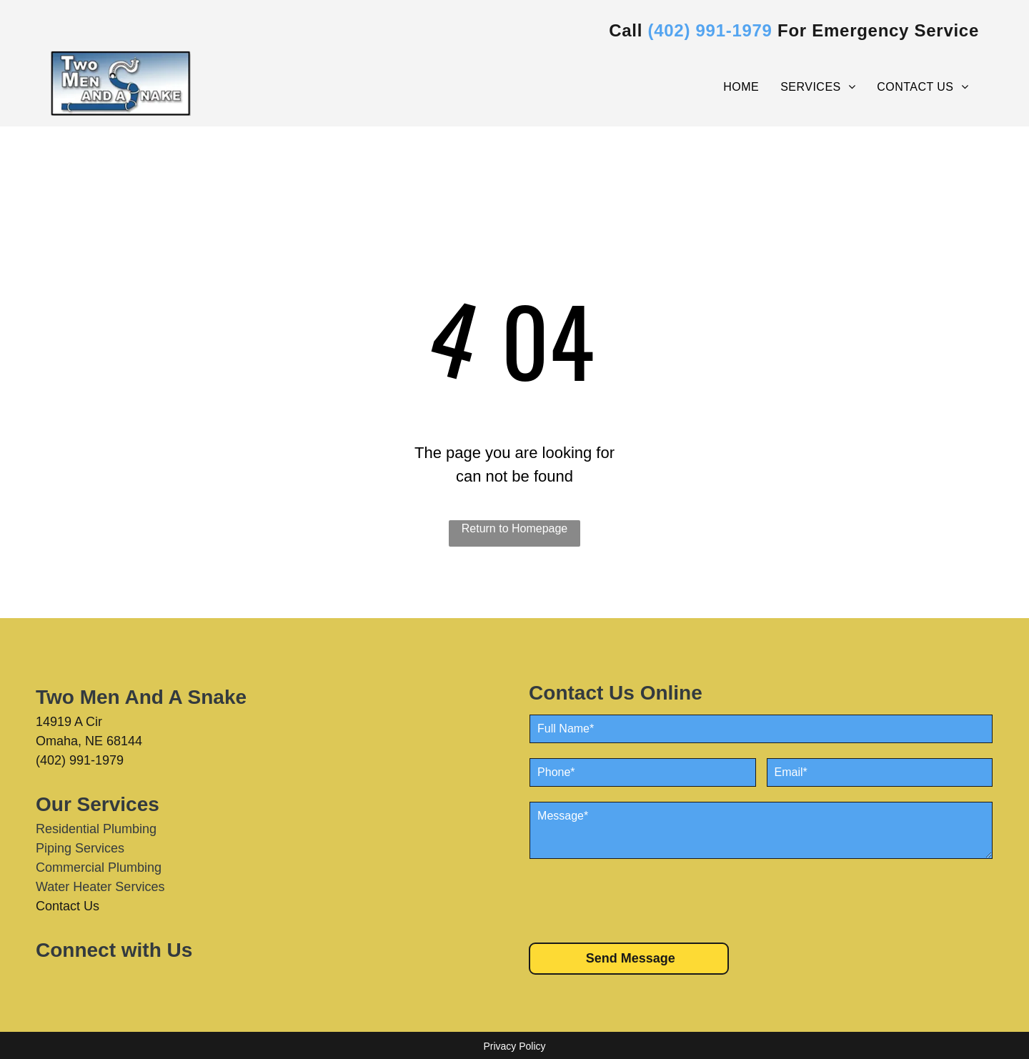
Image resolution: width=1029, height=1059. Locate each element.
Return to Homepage (515, 528)
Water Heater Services (100, 887)
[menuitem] (741, 87)
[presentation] (638, 900)
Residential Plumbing (96, 829)
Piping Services (80, 848)
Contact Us (67, 906)
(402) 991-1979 (80, 760)
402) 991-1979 (713, 30)
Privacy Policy (514, 1046)
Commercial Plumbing (98, 867)
